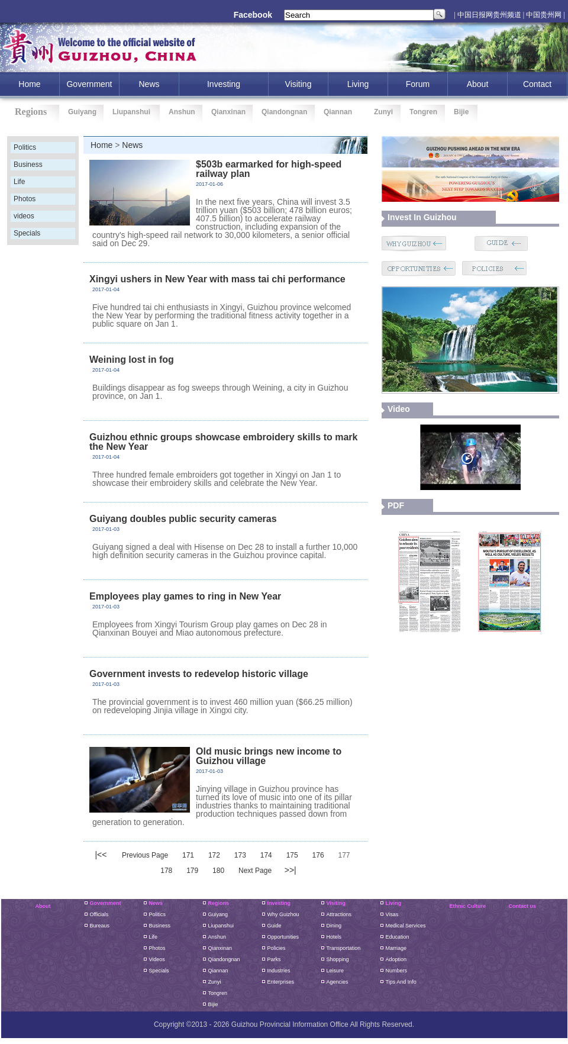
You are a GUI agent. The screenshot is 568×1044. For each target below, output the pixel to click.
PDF (396, 505)
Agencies (337, 982)
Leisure (335, 971)
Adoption (396, 959)
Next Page (255, 870)
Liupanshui (131, 112)
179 (192, 870)
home (29, 84)
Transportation (344, 948)
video (399, 409)
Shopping (338, 959)
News (148, 84)
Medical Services (406, 926)
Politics (25, 147)
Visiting (298, 84)
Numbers (397, 971)
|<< (100, 854)
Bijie (461, 112)
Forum (418, 84)
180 (218, 870)
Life (19, 182)
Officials (99, 914)
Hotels (334, 937)
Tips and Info (401, 982)
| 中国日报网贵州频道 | (489, 15)
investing (223, 84)
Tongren (423, 112)
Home (101, 145)
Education (397, 937)
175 (292, 855)
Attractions (339, 914)
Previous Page (145, 855)
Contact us (523, 906)
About (478, 84)
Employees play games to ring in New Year (185, 596)
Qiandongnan (284, 112)
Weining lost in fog (131, 360)
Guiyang (82, 112)
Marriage (396, 948)
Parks (274, 959)
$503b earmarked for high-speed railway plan (268, 169)
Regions (219, 903)
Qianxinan (228, 112)
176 (318, 855)
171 (188, 855)
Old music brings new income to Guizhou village (268, 756)
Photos (25, 199)
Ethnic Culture (468, 906)
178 (166, 870)
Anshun (182, 112)
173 (240, 855)
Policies (276, 948)
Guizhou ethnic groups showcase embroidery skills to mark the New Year (223, 442)
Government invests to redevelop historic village (198, 674)
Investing (279, 903)
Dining (334, 926)
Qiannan (338, 112)
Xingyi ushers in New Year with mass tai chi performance (217, 279)
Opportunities (283, 937)
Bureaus (100, 926)
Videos (157, 959)
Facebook (253, 15)
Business (28, 164)
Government (89, 84)
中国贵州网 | (545, 15)
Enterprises (281, 982)
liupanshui (221, 926)
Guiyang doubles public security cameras (183, 519)
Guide (274, 926)
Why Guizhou (283, 914)
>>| (290, 870)
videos (24, 216)
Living (358, 84)
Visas (392, 914)
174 (266, 855)
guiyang (218, 914)
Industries (279, 971)
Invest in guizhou (422, 217)
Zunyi (383, 112)
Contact (537, 84)
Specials (27, 233)
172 (214, 855)
